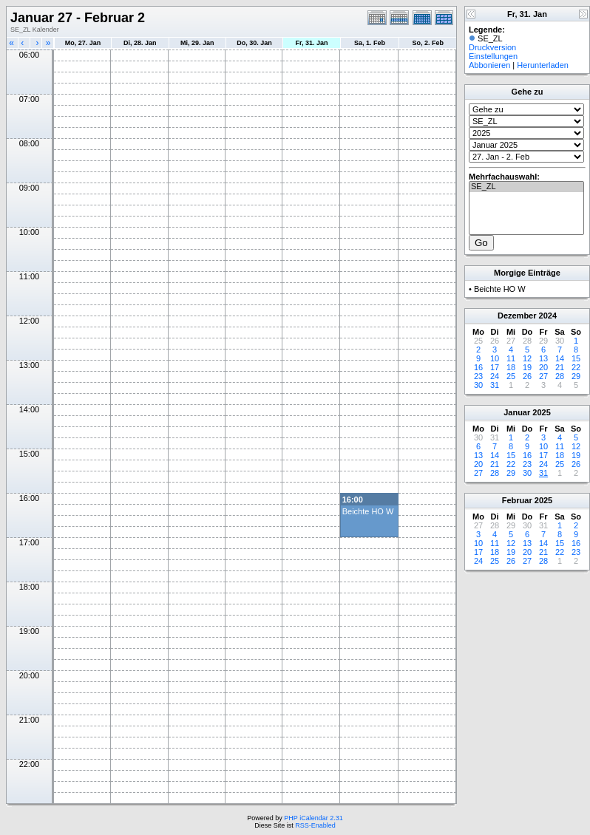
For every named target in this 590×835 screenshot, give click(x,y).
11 (510, 358)
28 (559, 376)
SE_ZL (526, 187)
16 (478, 367)
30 (478, 385)
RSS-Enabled (315, 825)
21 (559, 367)
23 (478, 376)
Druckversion (492, 47)
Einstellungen (493, 56)
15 (576, 358)
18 (510, 367)
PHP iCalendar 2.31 (313, 818)
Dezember (517, 315)
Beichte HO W (368, 511)
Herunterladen (543, 65)
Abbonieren (489, 65)
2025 (541, 412)
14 (559, 358)
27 (543, 376)
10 (494, 358)
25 (510, 376)
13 (543, 358)
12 (527, 358)
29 (576, 376)
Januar (516, 412)
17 (494, 367)
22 (576, 367)
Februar (517, 500)
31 (494, 385)
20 (543, 367)
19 (527, 367)
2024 (548, 315)
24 (494, 376)
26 (527, 376)
